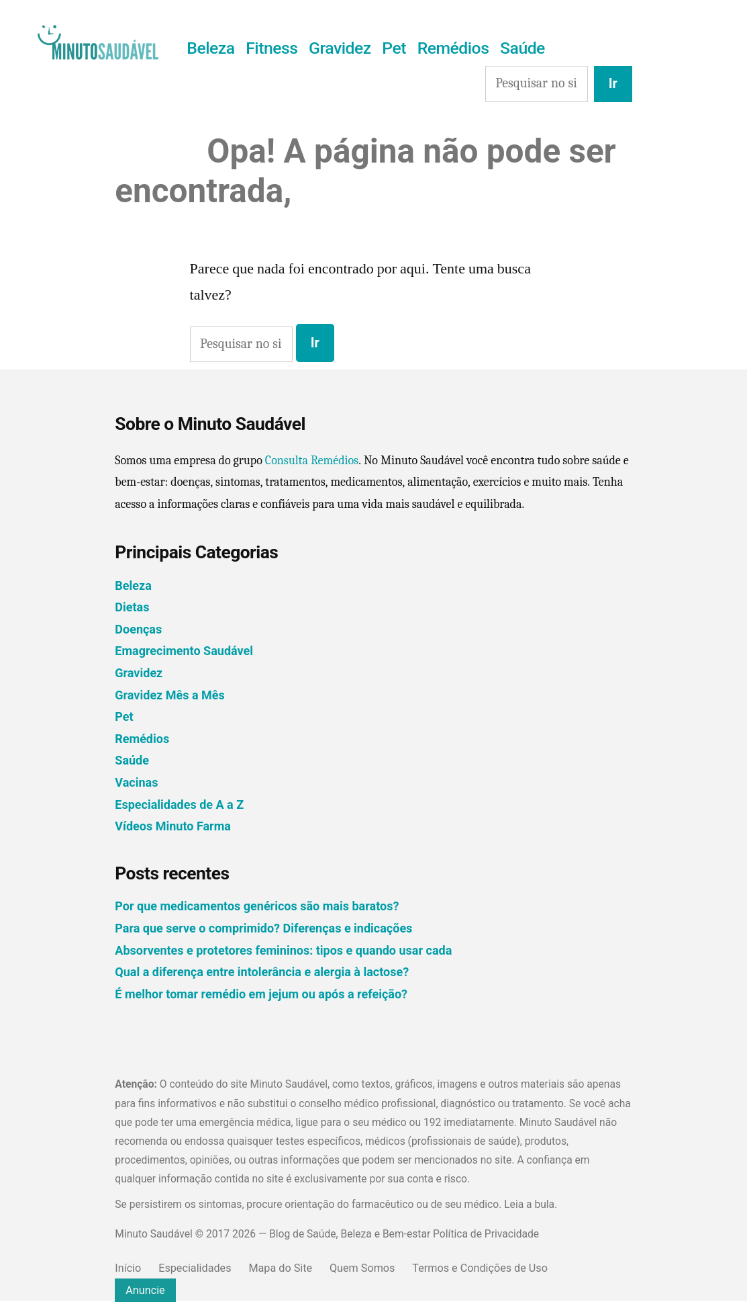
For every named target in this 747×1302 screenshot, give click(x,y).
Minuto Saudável (154, 1233)
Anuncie (145, 1290)
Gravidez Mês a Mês (169, 695)
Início (128, 1268)
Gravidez (340, 48)
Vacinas (136, 782)
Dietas (132, 607)
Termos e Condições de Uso (480, 1268)
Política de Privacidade (486, 1233)
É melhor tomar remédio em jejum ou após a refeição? (261, 994)
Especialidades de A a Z (179, 804)
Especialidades (194, 1268)
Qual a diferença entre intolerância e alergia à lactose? (262, 972)
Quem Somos (362, 1268)
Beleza (210, 48)
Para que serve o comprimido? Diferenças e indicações (263, 928)
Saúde (522, 48)
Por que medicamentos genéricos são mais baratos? (257, 906)
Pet (394, 48)
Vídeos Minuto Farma (173, 826)
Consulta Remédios (311, 460)
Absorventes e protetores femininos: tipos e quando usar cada (283, 950)
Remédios (453, 48)
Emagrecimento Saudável (184, 651)
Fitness (271, 48)
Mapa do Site (280, 1268)
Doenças (138, 629)
